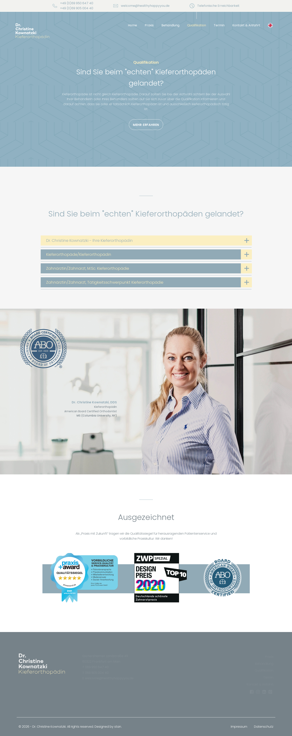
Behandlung (170, 25)
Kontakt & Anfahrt (246, 25)
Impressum (239, 726)
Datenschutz (263, 726)
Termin (219, 25)
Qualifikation (196, 25)
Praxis (149, 25)
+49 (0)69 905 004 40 (76, 8)
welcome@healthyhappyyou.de (145, 5)
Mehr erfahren (146, 125)
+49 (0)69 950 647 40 (76, 3)
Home (132, 25)
